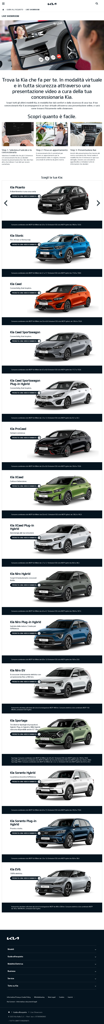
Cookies (61, 997)
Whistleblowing (39, 997)
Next (98, 202)
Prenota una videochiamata (24, 196)
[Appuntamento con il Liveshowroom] (52, 134)
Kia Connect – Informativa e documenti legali (22, 1001)
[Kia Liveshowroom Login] (18, 134)
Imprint (70, 997)
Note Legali (52, 997)
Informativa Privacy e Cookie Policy (19, 997)
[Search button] (97, 3)
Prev (5, 202)
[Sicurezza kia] (86, 134)
